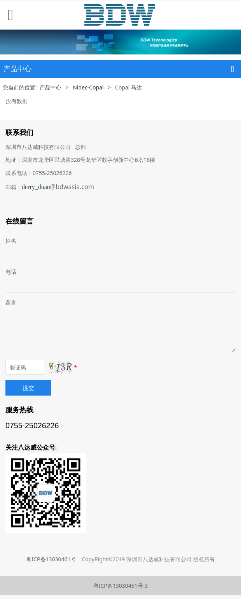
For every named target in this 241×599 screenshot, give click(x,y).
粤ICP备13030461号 (51, 559)
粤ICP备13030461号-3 (120, 585)
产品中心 (50, 87)
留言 (10, 302)
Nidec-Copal (88, 87)
